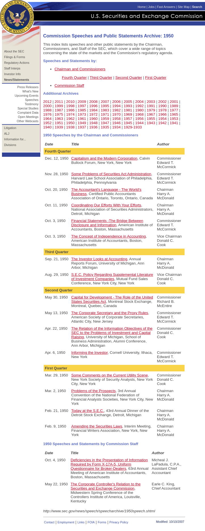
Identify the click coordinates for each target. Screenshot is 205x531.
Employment (66, 522)
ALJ (6, 133)
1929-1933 (133, 127)
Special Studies (28, 108)
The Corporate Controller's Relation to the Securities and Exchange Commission (106, 486)
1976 (47, 114)
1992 (139, 106)
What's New (30, 91)
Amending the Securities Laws (96, 426)
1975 (59, 114)
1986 (70, 110)
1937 (82, 127)
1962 (70, 119)
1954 (162, 119)
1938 (70, 127)
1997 (82, 106)
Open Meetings (28, 117)
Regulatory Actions (16, 62)
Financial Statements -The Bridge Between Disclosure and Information (107, 223)
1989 (174, 106)
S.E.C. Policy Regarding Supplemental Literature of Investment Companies (112, 276)
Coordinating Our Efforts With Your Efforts (106, 205)
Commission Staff (69, 85)
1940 (47, 127)
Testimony (31, 104)
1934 (116, 127)
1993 (128, 106)
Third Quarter (101, 77)
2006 (116, 102)
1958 (116, 119)
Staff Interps (12, 68)
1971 (105, 114)
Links (81, 522)
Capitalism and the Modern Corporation (104, 158)
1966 (162, 114)
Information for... (15, 139)
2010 (70, 102)
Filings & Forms (14, 57)
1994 (116, 106)
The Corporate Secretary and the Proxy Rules (109, 313)
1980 (139, 110)
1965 (174, 114)
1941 (174, 123)
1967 (151, 114)
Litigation (10, 128)
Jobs (151, 7)
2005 (128, 102)
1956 (139, 119)
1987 (59, 110)
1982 (116, 110)
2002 (162, 102)
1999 (59, 106)
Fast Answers (166, 7)
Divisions (10, 145)
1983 (105, 110)
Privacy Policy (118, 522)
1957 (128, 119)
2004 (139, 102)
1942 (162, 123)
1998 (70, 106)
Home (142, 7)
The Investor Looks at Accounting (99, 259)
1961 (82, 119)
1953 (174, 119)
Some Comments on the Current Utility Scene (109, 375)
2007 (105, 102)
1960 (93, 119)
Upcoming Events (27, 95)
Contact (49, 522)
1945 (128, 123)
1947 (105, 123)
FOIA (91, 522)
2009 (82, 102)
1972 (93, 114)
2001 (174, 102)
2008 (93, 102)
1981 (128, 110)
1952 (47, 123)
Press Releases (28, 87)
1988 (47, 110)
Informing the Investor (89, 352)
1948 (93, 123)
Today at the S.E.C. (87, 411)
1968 (139, 114)
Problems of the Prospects (93, 391)
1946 (116, 123)
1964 (47, 119)
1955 (151, 119)
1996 (93, 106)
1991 (151, 106)
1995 (105, 106)
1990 (162, 106)
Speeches (31, 99)
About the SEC (14, 51)
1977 (174, 110)
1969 (128, 114)
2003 (151, 102)
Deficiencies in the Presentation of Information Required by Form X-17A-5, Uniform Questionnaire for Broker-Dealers (109, 464)
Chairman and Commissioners (80, 69)
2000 (47, 106)
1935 (105, 127)
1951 (59, 123)
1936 (93, 127)
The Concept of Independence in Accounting (108, 236)
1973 (82, 114)
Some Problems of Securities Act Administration (111, 174)
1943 (151, 123)
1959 (105, 119)
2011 (59, 102)
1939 (59, 127)
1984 (93, 110)
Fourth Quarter (74, 77)
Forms (102, 522)
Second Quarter (128, 77)
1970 (116, 114)
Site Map (184, 7)
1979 (151, 110)
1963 (59, 119)
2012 (47, 102)
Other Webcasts (27, 121)
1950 (70, 123)
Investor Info (12, 74)
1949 (82, 123)
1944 (139, 123)
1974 (70, 114)
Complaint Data (28, 112)
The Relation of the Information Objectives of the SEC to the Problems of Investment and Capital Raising (111, 332)
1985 (82, 110)
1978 (162, 110)
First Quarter (155, 77)
